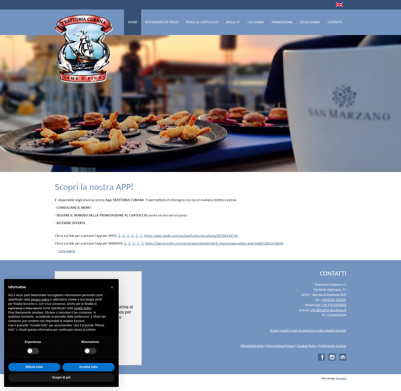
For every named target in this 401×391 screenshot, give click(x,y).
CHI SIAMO (256, 22)
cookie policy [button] (82, 308)
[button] (112, 287)
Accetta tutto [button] (88, 367)
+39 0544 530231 (333, 300)
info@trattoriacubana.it (328, 310)
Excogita (341, 378)
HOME (132, 22)
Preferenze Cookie (332, 346)
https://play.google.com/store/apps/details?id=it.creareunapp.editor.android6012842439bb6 (214, 243)
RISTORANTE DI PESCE (161, 22)
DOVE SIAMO (310, 22)
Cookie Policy (307, 346)
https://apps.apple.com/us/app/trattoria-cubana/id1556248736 (191, 236)
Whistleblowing (252, 346)
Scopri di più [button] (61, 377)
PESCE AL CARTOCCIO (202, 22)
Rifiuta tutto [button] (34, 367)
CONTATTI (335, 22)
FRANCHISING (282, 22)
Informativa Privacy (280, 346)
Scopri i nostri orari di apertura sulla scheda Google (308, 331)
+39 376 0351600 (333, 305)
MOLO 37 (233, 22)
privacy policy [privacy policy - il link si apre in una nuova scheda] (40, 299)
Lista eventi (67, 251)
